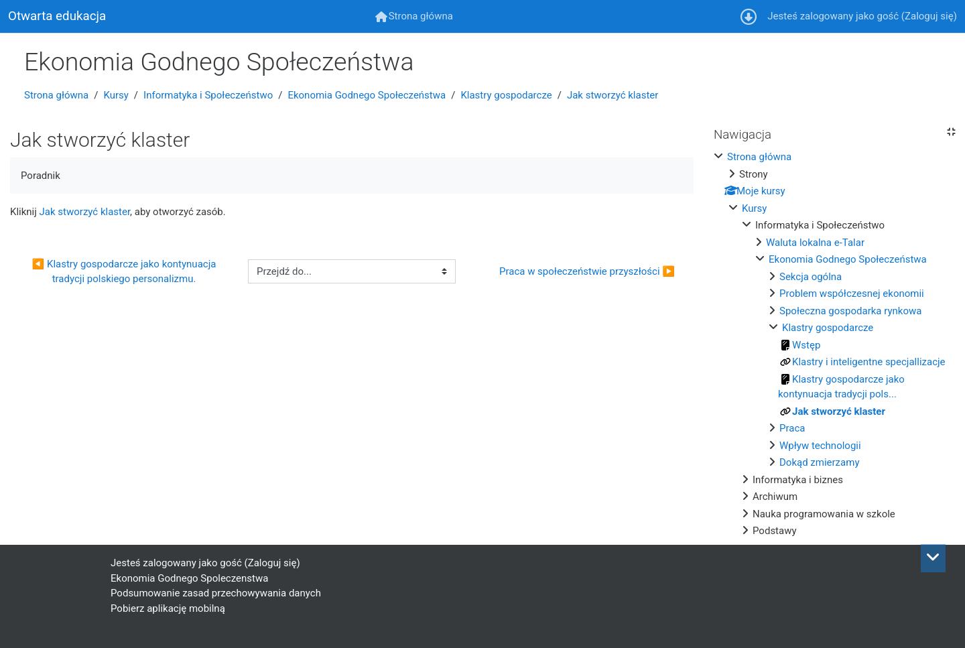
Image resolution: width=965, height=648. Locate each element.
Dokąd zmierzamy (819, 462)
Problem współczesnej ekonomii (851, 293)
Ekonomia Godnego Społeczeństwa (366, 95)
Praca (792, 428)
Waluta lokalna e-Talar (815, 243)
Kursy (115, 95)
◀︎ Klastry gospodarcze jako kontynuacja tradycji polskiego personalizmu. (125, 271)
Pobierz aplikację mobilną (168, 608)
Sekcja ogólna (810, 277)
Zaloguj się (929, 16)
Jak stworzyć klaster (612, 95)
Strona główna (56, 95)
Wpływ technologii (820, 446)
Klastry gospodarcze (506, 95)
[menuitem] (414, 16)
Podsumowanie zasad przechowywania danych (216, 593)
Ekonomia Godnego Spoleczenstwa (189, 578)
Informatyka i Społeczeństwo (208, 95)
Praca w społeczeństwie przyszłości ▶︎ (587, 271)
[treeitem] (834, 344)
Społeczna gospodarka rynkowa (850, 311)
